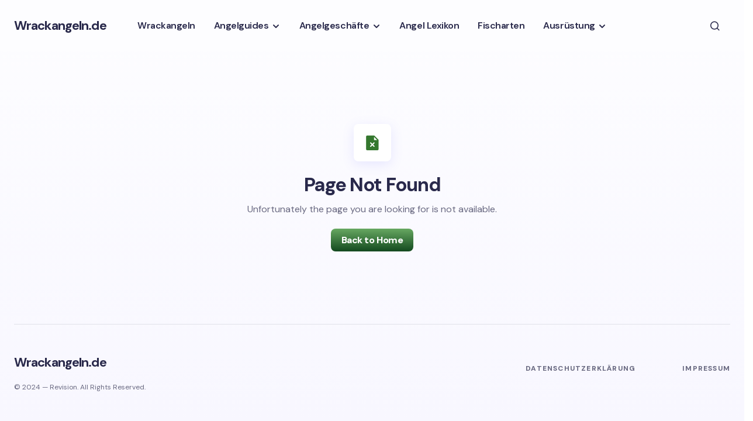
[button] (715, 25)
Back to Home (372, 240)
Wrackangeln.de (60, 25)
